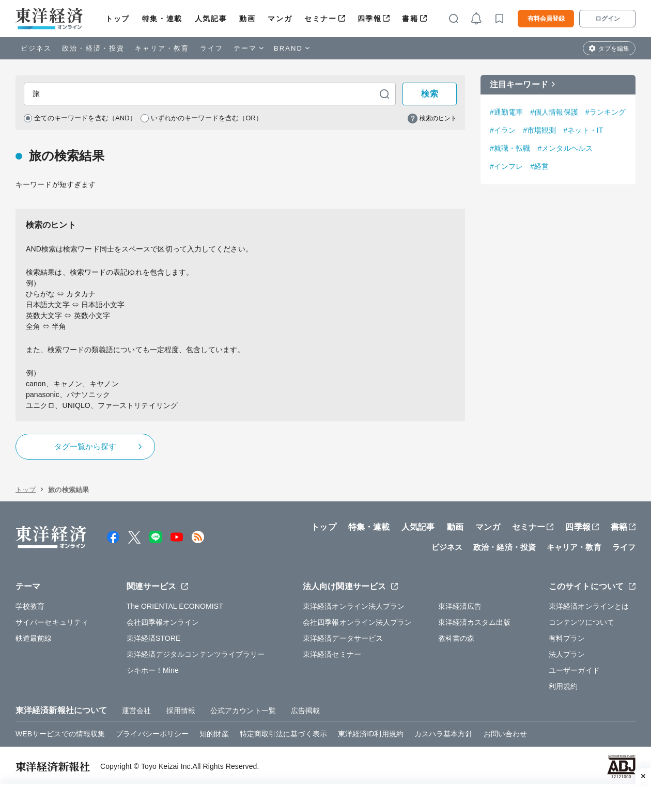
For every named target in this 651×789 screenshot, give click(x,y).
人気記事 (211, 18)
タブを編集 (613, 48)
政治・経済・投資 (93, 48)
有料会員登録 (546, 18)
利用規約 (563, 689)
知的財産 (213, 736)
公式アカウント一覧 (243, 713)
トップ (117, 18)
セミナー (320, 18)
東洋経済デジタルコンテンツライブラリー (196, 657)
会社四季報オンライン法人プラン (357, 625)
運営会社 (136, 713)
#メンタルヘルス (565, 148)
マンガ (280, 18)
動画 (247, 18)
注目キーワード (519, 84)
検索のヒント (438, 119)
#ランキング (605, 112)
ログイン (607, 18)
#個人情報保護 (554, 112)
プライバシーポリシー (152, 736)
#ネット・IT (583, 130)
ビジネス (36, 48)
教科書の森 (456, 641)
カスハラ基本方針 (443, 736)
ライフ (211, 48)
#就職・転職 (510, 148)
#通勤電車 (506, 112)
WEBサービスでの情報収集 (60, 736)
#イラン (503, 130)
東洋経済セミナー (332, 657)
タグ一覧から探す (85, 449)
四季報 (370, 18)
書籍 (410, 18)
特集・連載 (162, 18)
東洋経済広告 (460, 609)
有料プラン (567, 641)
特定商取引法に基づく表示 (283, 736)
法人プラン (567, 657)
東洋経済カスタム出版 (474, 625)
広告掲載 (305, 713)
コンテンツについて (581, 625)
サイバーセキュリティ (52, 625)
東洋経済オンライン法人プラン (354, 609)
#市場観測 (539, 130)
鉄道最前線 (34, 641)
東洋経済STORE (154, 641)
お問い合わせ (506, 736)
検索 (430, 94)
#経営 (539, 166)
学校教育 (30, 609)
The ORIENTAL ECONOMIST (175, 609)
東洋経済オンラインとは (589, 609)
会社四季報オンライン (163, 625)
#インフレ (506, 166)
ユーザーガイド (574, 673)
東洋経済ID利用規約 (371, 736)
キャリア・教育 (162, 48)
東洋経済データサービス (343, 641)
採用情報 (180, 713)
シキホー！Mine (153, 673)
